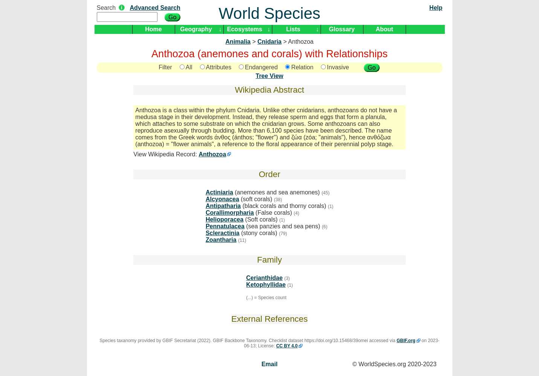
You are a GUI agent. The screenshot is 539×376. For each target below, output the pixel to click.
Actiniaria (219, 192)
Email (269, 364)
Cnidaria (269, 41)
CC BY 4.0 (287, 345)
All (186, 67)
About (384, 29)
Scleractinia (223, 233)
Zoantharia (221, 240)
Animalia (238, 41)
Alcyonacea (222, 199)
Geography (196, 29)
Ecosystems (244, 29)
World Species (269, 13)
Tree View (270, 76)
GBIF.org (406, 340)
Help (436, 8)
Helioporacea (224, 219)
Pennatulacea (225, 226)
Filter (165, 67)
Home (153, 29)
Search (106, 8)
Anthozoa (212, 154)
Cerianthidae (264, 278)
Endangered (258, 67)
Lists (293, 29)
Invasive (335, 67)
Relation (299, 67)
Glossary (341, 29)
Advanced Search (155, 8)
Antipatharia (223, 206)
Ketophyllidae (266, 284)
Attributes (216, 67)
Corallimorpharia (230, 212)
